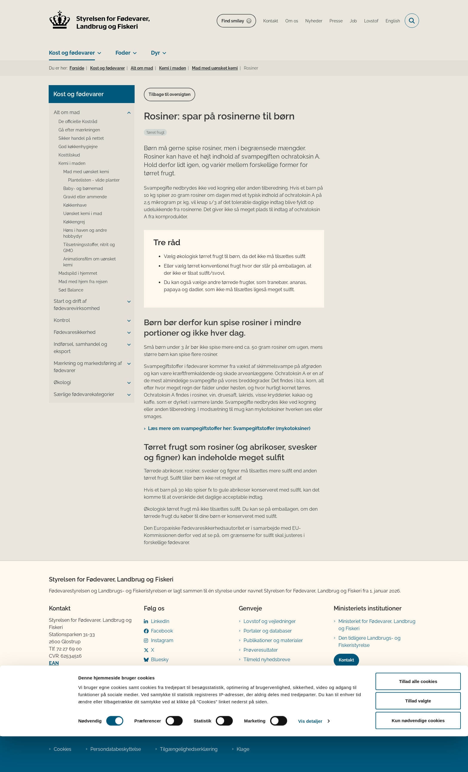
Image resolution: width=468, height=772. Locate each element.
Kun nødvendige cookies (418, 756)
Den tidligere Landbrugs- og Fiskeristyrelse (369, 641)
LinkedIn (160, 621)
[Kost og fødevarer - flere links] (98, 50)
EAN (54, 663)
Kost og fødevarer (72, 53)
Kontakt (346, 660)
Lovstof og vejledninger (270, 621)
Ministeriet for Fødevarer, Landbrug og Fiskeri (376, 624)
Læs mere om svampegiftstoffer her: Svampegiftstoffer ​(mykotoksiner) (230, 428)
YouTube (161, 669)
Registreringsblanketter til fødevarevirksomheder (271, 672)
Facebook (162, 631)
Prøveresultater (261, 650)
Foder (123, 53)
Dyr (155, 53)
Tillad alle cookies (418, 716)
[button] (127, 113)
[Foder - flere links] (133, 50)
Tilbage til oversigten (169, 94)
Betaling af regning (71, 670)
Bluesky (160, 659)
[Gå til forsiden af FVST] (99, 21)
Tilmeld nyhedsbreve (267, 659)
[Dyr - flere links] (163, 50)
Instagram (162, 640)
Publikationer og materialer (273, 640)
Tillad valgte (418, 736)
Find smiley (232, 21)
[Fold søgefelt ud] (412, 20)
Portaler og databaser (268, 631)
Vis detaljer (310, 756)
